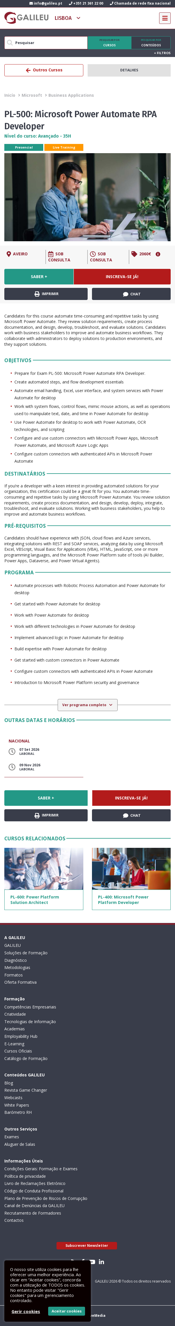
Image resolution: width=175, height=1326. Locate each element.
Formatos (13, 975)
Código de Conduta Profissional (33, 1191)
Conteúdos (150, 42)
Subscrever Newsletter (86, 1245)
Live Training (64, 147)
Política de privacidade (25, 1176)
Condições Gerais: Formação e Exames (41, 1168)
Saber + (39, 276)
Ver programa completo (84, 704)
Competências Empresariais (30, 1007)
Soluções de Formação (26, 952)
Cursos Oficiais (18, 1051)
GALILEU (12, 945)
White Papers (16, 1105)
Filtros (162, 53)
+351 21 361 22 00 (86, 3)
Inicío (9, 95)
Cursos (109, 42)
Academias (14, 1028)
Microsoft (32, 95)
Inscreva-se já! (122, 276)
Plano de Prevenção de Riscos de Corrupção (45, 1198)
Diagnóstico (15, 960)
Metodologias (17, 967)
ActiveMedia (94, 1315)
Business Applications (71, 95)
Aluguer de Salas (19, 1144)
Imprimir (47, 294)
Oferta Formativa (20, 982)
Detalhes (129, 70)
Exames (11, 1136)
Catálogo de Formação (26, 1058)
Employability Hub (20, 1036)
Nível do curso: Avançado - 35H (37, 136)
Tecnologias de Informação (30, 1021)
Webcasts (13, 1097)
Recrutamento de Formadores (32, 1213)
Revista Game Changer (25, 1090)
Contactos (14, 1220)
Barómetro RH (18, 1112)
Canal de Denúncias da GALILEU (34, 1205)
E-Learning (14, 1043)
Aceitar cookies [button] (67, 1311)
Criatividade (15, 1014)
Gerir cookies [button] (26, 1311)
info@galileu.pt (45, 3)
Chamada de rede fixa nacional (140, 3)
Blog (8, 1083)
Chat (132, 294)
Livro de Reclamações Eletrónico (34, 1183)
